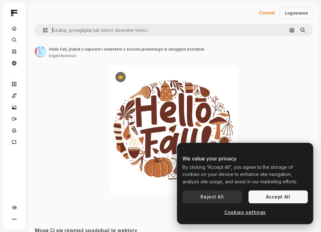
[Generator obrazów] (14, 107)
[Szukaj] (14, 40)
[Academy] (14, 207)
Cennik (267, 12)
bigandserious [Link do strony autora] (62, 55)
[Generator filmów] (14, 119)
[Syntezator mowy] (14, 130)
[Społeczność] (14, 63)
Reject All (212, 196)
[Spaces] (14, 96)
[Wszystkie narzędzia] (14, 84)
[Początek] (14, 28)
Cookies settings (245, 212)
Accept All (278, 196)
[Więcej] (14, 219)
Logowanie (296, 12)
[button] (43, 30)
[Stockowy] (14, 51)
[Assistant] (14, 142)
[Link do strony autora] (40, 51)
